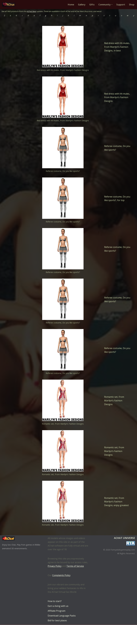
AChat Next (31, 11)
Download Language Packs (62, 616)
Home (71, 4)
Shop (131, 4)
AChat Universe (124, 538)
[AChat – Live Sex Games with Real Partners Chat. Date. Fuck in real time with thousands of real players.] (9, 4)
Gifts (92, 4)
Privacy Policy (54, 566)
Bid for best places (57, 620)
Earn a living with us (58, 606)
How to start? (55, 601)
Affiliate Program (56, 611)
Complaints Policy (61, 575)
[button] (111, 4)
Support (120, 4)
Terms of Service (75, 566)
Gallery (81, 4)
